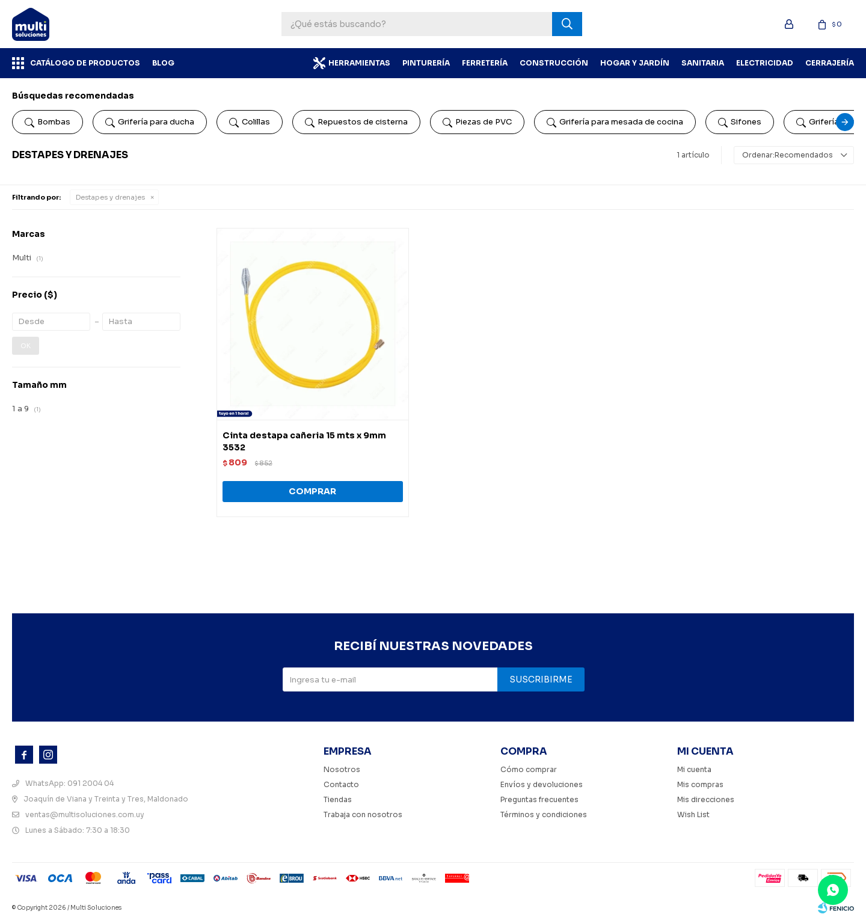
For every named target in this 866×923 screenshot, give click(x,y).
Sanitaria (702, 62)
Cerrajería (829, 62)
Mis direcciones (705, 799)
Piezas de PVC (477, 122)
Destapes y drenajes (110, 197)
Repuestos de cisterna (356, 122)
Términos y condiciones (543, 814)
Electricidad (764, 62)
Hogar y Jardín (634, 62)
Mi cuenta (694, 769)
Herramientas (359, 62)
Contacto (341, 784)
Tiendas (338, 799)
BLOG (163, 62)
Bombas (47, 122)
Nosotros (342, 769)
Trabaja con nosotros (363, 814)
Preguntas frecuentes (539, 799)
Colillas (249, 122)
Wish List (693, 814)
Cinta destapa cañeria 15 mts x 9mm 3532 (304, 441)
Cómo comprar (528, 769)
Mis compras (700, 784)
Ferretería (485, 62)
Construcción (554, 62)
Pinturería (426, 62)
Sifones (739, 122)
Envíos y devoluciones (541, 784)
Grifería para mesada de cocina (615, 122)
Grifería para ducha (149, 122)
